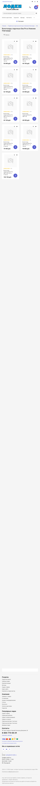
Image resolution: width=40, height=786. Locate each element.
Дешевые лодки (6, 725)
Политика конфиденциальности (10, 771)
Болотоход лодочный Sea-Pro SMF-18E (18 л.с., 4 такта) (8, 172)
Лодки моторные (6, 679)
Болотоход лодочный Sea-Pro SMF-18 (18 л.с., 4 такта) (8, 115)
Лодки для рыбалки (7, 715)
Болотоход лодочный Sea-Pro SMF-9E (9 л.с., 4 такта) (27, 144)
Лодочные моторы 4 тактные (9, 723)
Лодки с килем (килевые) (8, 717)
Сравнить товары (6, 696)
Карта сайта (5, 689)
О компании (5, 698)
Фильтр (7, 35)
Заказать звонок (7, 735)
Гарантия (16, 17)
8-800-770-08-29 (30, 7)
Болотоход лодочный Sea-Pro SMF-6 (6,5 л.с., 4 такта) (8, 59)
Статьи (4, 702)
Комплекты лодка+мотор (8, 691)
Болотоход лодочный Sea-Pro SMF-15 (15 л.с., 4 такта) (27, 87)
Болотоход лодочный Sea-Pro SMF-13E (27, 115)
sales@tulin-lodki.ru (11, 755)
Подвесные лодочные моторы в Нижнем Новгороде (21, 25)
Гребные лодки (6, 681)
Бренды (23, 17)
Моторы (4, 685)
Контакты (29, 17)
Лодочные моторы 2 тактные (9, 721)
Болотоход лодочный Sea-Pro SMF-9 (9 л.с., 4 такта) (27, 59)
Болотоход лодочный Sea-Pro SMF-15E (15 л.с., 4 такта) (8, 144)
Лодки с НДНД (6, 687)
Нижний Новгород (7, 1)
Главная (4, 25)
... (34, 17)
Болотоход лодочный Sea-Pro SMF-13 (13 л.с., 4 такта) (8, 87)
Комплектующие (6, 683)
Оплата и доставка (7, 17)
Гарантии (4, 708)
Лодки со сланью (6, 719)
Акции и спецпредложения (9, 700)
